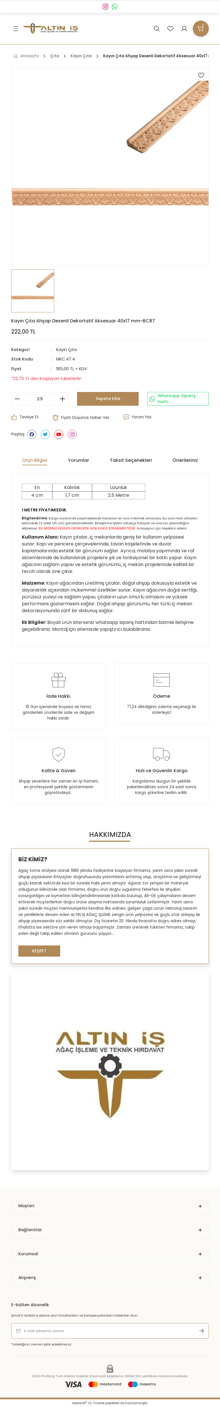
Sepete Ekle (108, 398)
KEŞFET (39, 951)
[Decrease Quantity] (17, 398)
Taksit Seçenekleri (131, 460)
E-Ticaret (97, 1403)
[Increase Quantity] (62, 398)
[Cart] (201, 29)
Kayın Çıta (66, 349)
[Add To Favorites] (201, 75)
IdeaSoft (79, 1403)
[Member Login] (184, 28)
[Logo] (50, 28)
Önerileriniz (185, 460)
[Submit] (202, 1331)
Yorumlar (78, 460)
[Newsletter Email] (110, 1331)
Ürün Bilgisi (34, 460)
